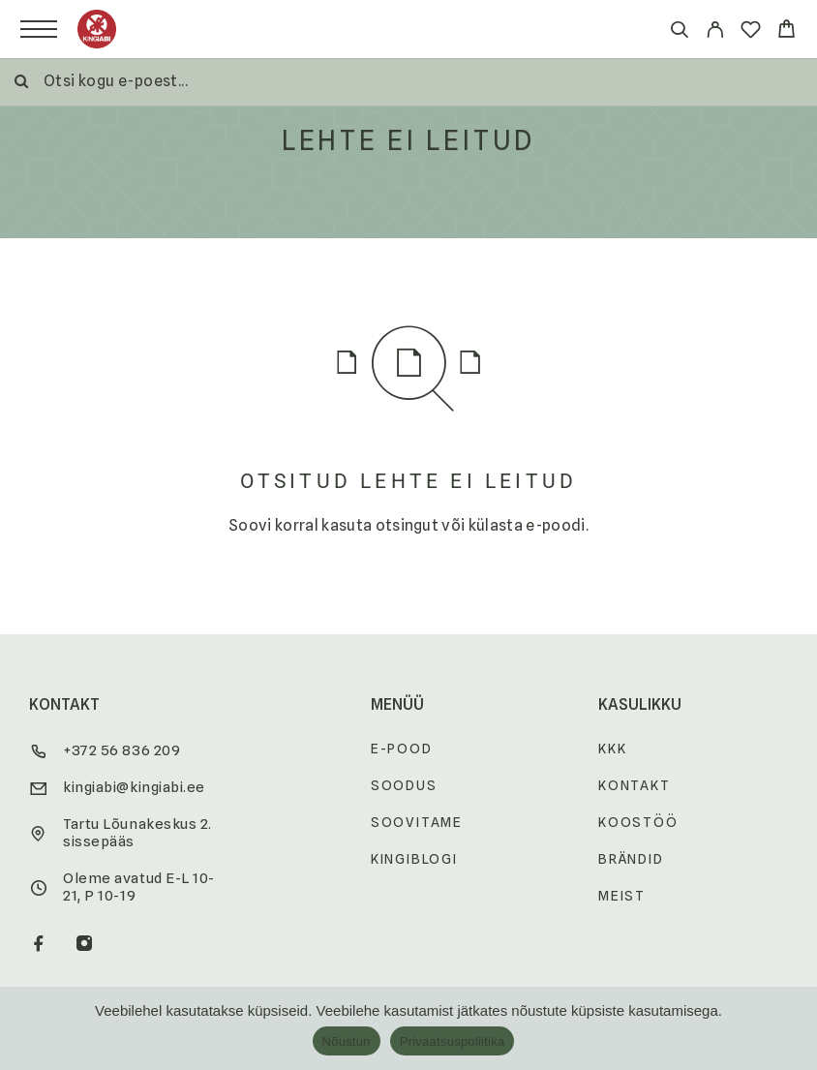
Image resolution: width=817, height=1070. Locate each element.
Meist (622, 895)
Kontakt (634, 785)
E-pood (402, 748)
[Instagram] (84, 945)
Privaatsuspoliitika (452, 1041)
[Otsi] (679, 32)
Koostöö (638, 822)
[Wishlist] (751, 32)
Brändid (631, 859)
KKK (612, 748)
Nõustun (346, 1041)
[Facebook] (39, 945)
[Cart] (786, 31)
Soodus (404, 785)
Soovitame (417, 822)
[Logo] (96, 29)
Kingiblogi (414, 859)
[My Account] (715, 32)
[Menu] (38, 29)
